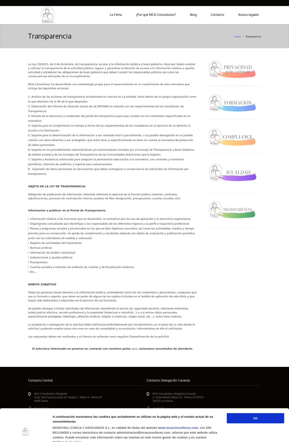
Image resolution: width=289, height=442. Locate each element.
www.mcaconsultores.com (178, 403)
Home (237, 36)
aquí (134, 348)
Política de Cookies (67, 417)
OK (255, 394)
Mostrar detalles (215, 434)
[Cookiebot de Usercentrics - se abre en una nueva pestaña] (26, 434)
